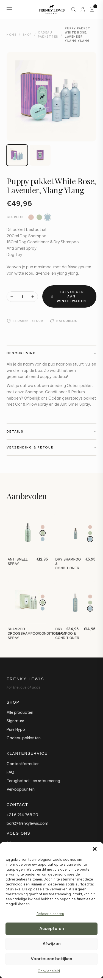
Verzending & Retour (51, 447)
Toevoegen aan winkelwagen (68, 296)
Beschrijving (51, 353)
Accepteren (51, 928)
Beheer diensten (50, 914)
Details (51, 431)
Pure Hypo (16, 729)
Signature (15, 720)
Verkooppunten (21, 789)
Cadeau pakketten (24, 737)
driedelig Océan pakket (71, 385)
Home (11, 35)
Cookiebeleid (49, 971)
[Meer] (33, 297)
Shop (27, 35)
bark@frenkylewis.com (27, 823)
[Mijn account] (82, 9)
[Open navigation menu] (9, 9)
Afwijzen (52, 943)
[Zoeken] (73, 9)
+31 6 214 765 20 (22, 814)
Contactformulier (23, 763)
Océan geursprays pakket (72, 398)
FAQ (10, 772)
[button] (95, 849)
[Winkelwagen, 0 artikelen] (92, 9)
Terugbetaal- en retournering (33, 780)
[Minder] (12, 297)
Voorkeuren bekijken (51, 958)
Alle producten (20, 712)
